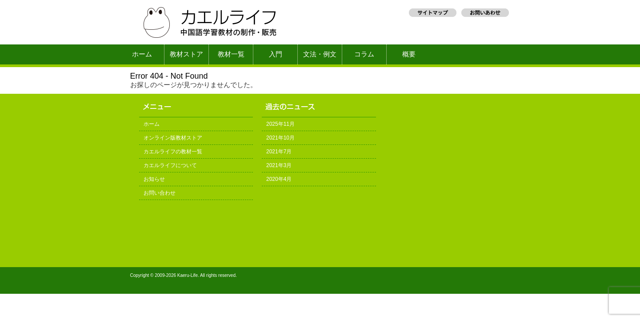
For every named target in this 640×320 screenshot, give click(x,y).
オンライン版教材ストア (173, 138)
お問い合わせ (160, 193)
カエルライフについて (170, 165)
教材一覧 (231, 54)
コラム (364, 54)
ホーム (142, 54)
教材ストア (186, 54)
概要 (409, 54)
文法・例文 (319, 54)
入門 (275, 54)
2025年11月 (280, 124)
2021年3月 (279, 165)
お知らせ (154, 179)
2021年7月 (279, 151)
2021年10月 (280, 138)
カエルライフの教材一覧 (173, 151)
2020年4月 (279, 179)
